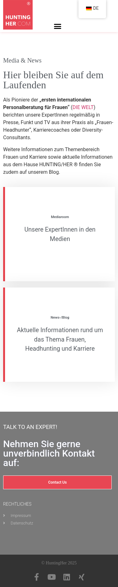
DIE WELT (83, 107)
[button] (58, 26)
